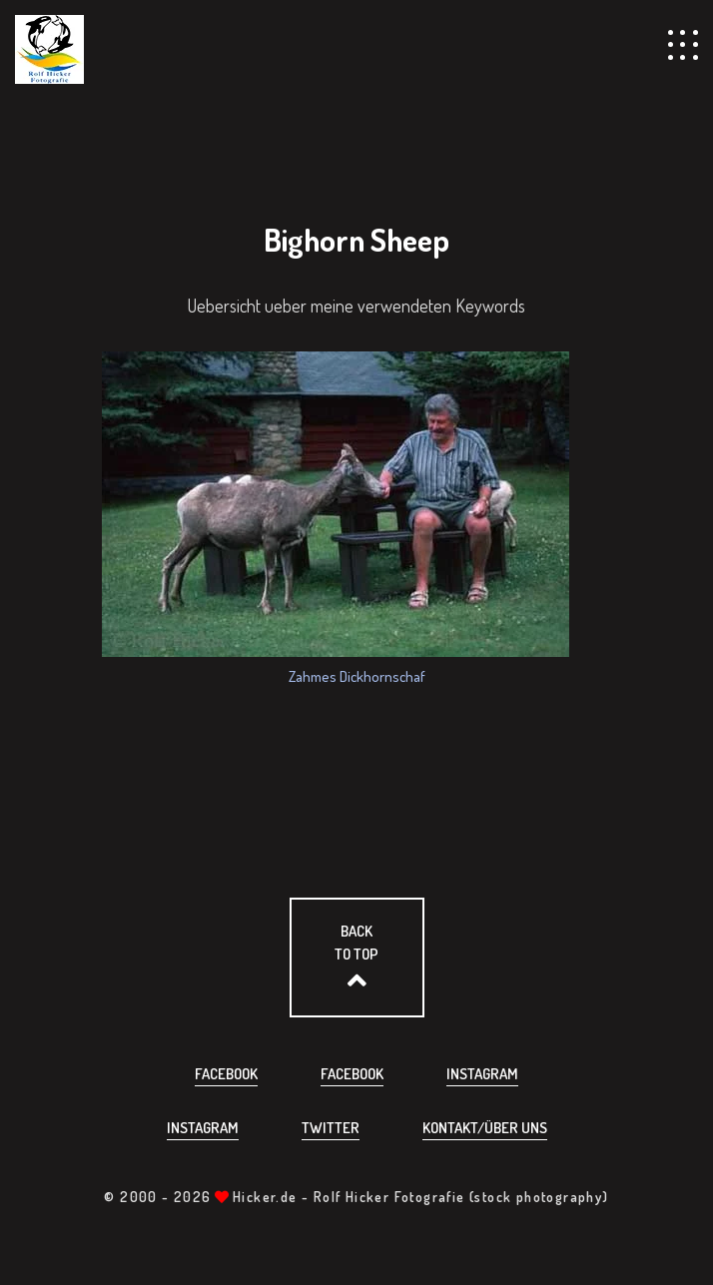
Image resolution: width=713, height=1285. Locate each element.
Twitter (330, 1127)
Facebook (226, 1073)
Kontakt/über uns (484, 1127)
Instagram (482, 1073)
